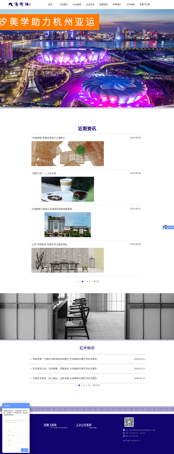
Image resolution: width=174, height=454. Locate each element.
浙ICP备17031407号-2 (131, 441)
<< (77, 281)
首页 (50, 4)
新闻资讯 (104, 4)
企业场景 (77, 4)
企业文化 (90, 4)
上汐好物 (130, 4)
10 (89, 385)
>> (92, 281)
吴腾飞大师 (145, 4)
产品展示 (64, 4)
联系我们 (117, 4)
